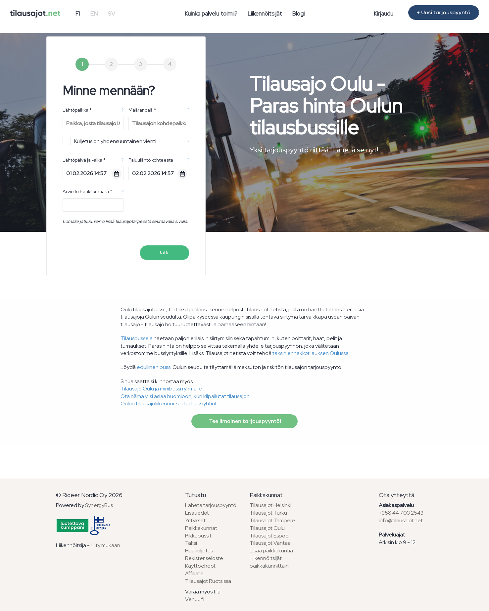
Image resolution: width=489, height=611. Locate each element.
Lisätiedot (197, 512)
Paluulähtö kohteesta (150, 160)
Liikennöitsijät (264, 13)
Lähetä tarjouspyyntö (210, 505)
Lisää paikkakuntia (271, 550)
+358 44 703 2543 (401, 512)
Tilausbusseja (137, 338)
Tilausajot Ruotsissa (208, 581)
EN (94, 13)
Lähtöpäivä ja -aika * (84, 160)
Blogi (298, 13)
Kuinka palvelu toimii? (210, 13)
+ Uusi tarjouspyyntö (443, 12)
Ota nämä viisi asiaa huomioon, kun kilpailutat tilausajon (185, 396)
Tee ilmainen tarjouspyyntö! (244, 421)
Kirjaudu (383, 13)
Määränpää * (142, 110)
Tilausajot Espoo (269, 535)
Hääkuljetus (199, 550)
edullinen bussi (154, 367)
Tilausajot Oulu (267, 528)
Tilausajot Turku (268, 512)
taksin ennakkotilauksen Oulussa (310, 353)
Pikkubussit (198, 535)
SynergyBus (99, 505)
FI (77, 13)
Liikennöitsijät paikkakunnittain (269, 562)
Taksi (191, 542)
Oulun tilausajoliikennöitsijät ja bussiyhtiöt (169, 403)
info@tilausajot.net (401, 520)
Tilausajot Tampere (272, 520)
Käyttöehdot (200, 565)
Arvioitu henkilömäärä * (87, 191)
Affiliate (194, 573)
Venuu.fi (194, 599)
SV (111, 13)
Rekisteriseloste (204, 558)
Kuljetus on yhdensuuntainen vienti (109, 141)
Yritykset (195, 520)
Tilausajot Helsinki (270, 505)
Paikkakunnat (201, 528)
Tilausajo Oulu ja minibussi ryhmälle (161, 388)
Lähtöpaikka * (77, 110)
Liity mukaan (105, 545)
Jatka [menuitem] (164, 252)
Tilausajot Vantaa (270, 542)
